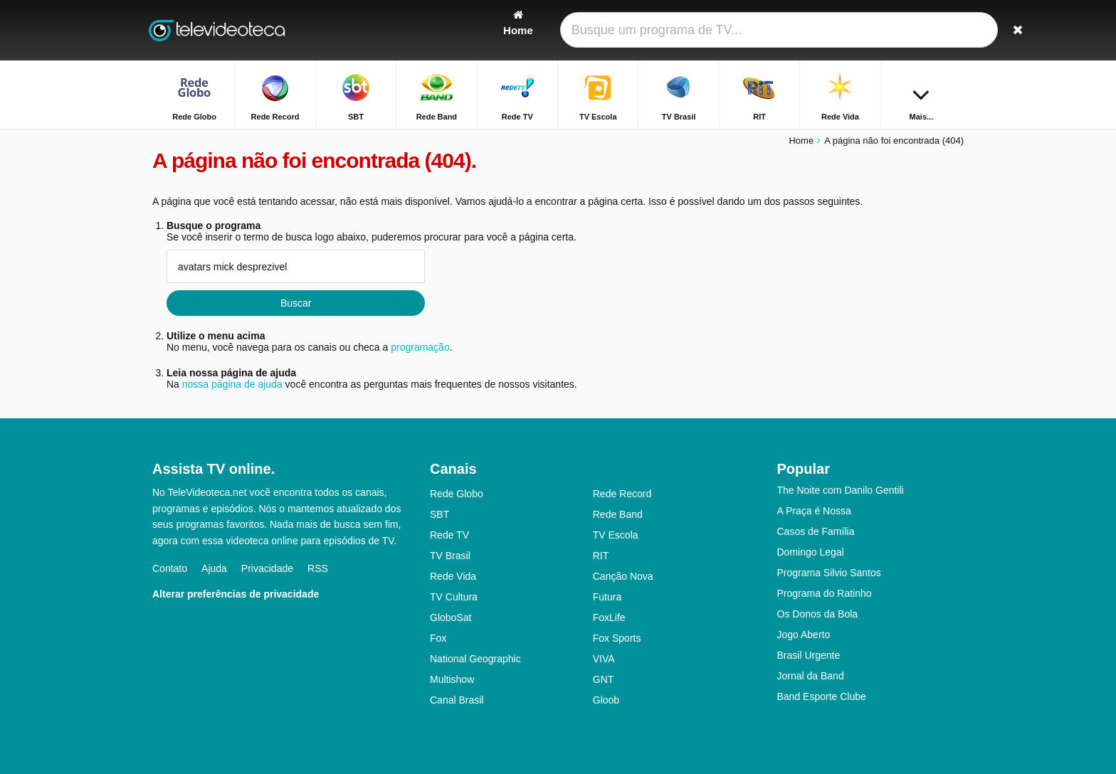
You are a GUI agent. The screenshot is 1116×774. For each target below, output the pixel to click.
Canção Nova (623, 576)
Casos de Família (816, 531)
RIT (601, 555)
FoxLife (609, 617)
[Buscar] (948, 30)
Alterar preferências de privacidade (235, 594)
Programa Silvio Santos (829, 572)
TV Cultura (454, 597)
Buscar (296, 303)
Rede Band (618, 514)
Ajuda (214, 568)
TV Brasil (450, 555)
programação (420, 347)
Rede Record (622, 493)
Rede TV (449, 535)
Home (801, 140)
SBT (439, 514)
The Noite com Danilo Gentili (840, 490)
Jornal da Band (810, 676)
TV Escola (615, 535)
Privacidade (267, 568)
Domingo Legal (810, 552)
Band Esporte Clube (821, 696)
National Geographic (475, 658)
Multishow (452, 679)
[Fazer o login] (900, 30)
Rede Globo (456, 493)
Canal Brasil (456, 700)
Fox (438, 638)
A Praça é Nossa (814, 510)
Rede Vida (453, 576)
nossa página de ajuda (232, 384)
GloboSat (450, 617)
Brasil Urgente (809, 655)
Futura (607, 597)
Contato (169, 568)
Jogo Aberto (804, 634)
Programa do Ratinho (824, 593)
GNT (603, 679)
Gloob (606, 700)
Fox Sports (617, 638)
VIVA (604, 658)
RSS (317, 568)
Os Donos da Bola (817, 614)
